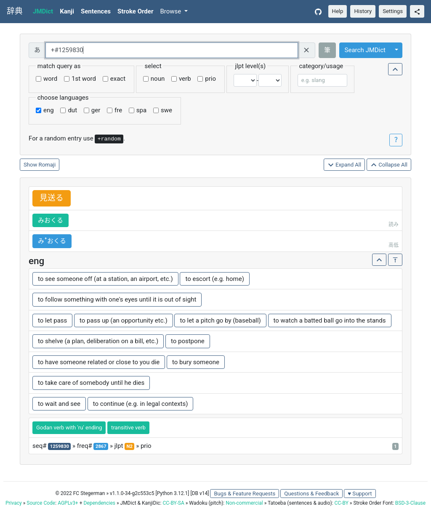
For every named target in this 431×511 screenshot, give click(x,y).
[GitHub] (318, 11)
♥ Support (360, 493)
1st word (84, 78)
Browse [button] (171, 11)
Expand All (344, 165)
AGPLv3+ (68, 503)
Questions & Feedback (311, 493)
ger (95, 110)
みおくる (50, 220)
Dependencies (99, 503)
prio (210, 78)
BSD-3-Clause (410, 503)
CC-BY (342, 503)
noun (158, 78)
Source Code (41, 503)
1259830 (59, 446)
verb (185, 78)
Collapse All (388, 165)
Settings (393, 11)
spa (141, 110)
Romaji (47, 165)
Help (337, 11)
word (50, 78)
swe (166, 110)
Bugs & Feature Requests (244, 493)
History (363, 11)
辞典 (15, 11)
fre (118, 110)
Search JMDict (365, 50)
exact (117, 78)
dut (72, 110)
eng (48, 110)
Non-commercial (244, 503)
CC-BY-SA (173, 503)
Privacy (13, 503)
